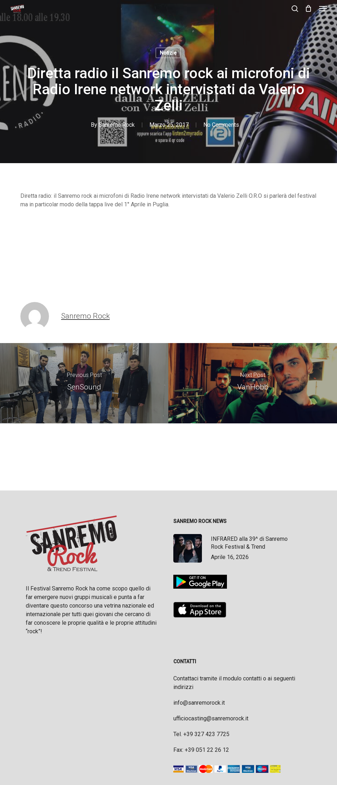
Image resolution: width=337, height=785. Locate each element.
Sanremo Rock (117, 124)
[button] (323, 8)
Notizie (168, 53)
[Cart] (309, 8)
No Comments (221, 124)
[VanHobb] (252, 383)
